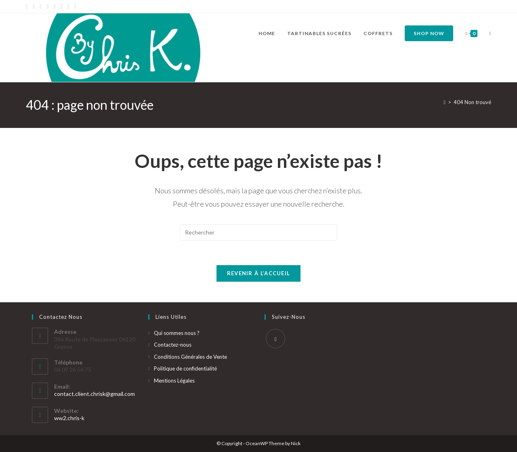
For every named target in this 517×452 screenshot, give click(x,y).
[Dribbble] (47, 6)
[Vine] (68, 6)
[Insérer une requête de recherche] (258, 232)
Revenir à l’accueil (258, 273)
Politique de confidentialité (185, 368)
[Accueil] (444, 102)
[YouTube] (61, 6)
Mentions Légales (174, 380)
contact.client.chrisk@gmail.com (94, 393)
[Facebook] (33, 6)
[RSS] (75, 6)
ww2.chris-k (69, 417)
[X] (28, 6)
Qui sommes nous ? (177, 333)
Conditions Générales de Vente (190, 357)
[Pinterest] (40, 6)
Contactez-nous (172, 344)
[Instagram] (54, 6)
